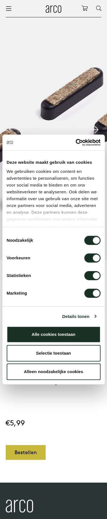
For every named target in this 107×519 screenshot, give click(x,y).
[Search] (98, 8)
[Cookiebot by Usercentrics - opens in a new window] (76, 142)
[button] (94, 129)
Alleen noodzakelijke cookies (53, 371)
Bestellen (26, 452)
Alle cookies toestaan (53, 334)
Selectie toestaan (53, 353)
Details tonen (75, 316)
